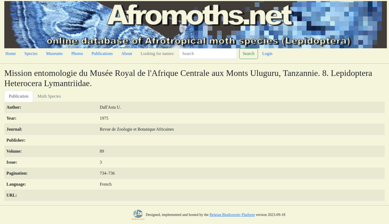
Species (31, 53)
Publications (102, 53)
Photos (77, 53)
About (126, 53)
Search (249, 53)
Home (10, 53)
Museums (54, 53)
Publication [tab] (18, 96)
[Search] (208, 53)
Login (267, 53)
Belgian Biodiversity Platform (232, 215)
